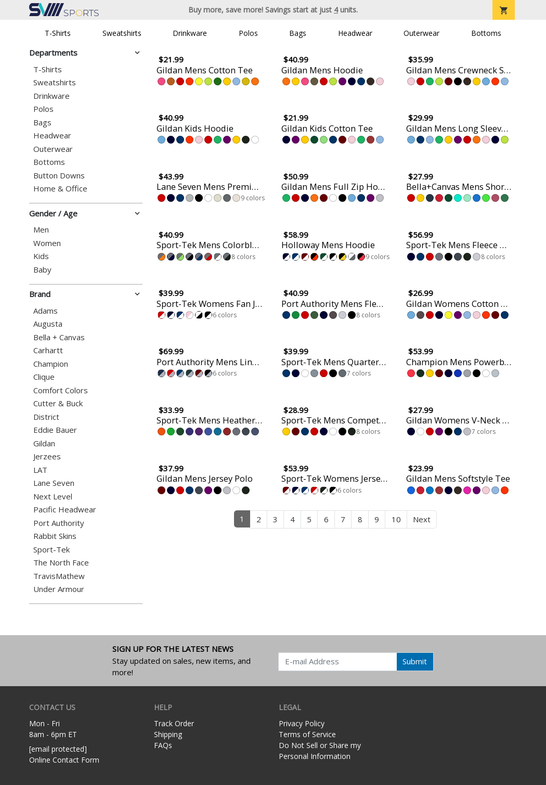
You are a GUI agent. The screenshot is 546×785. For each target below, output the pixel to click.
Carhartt (48, 350)
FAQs (163, 745)
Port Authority (58, 523)
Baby (42, 269)
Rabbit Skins (54, 536)
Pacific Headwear (64, 509)
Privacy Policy (301, 723)
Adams (45, 310)
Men (41, 229)
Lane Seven (53, 483)
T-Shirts (58, 33)
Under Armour (58, 589)
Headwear (355, 33)
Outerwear (421, 33)
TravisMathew (59, 576)
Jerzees (47, 456)
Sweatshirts (121, 33)
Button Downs (59, 175)
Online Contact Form (64, 760)
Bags (297, 33)
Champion (50, 363)
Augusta (47, 323)
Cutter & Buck (58, 403)
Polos (248, 33)
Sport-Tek (51, 549)
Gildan (44, 443)
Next (422, 519)
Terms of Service (307, 734)
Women (47, 243)
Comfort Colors (60, 390)
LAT (40, 470)
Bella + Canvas (59, 337)
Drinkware (190, 33)
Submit (414, 661)
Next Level (52, 496)
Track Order (174, 723)
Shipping (168, 734)
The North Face (61, 562)
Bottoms (486, 33)
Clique (44, 376)
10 (396, 519)
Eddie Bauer (55, 430)
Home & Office (60, 188)
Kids (41, 256)
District (46, 417)
